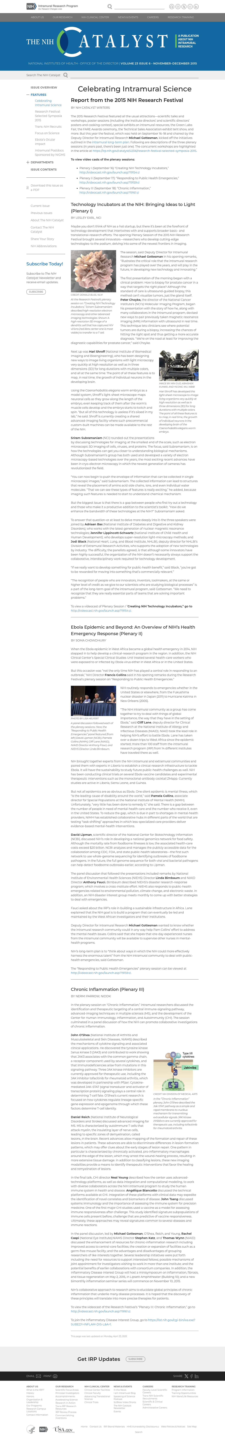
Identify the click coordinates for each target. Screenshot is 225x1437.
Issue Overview (44, 87)
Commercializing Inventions (65, 1416)
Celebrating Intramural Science (48, 103)
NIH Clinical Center (95, 17)
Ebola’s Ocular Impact (45, 142)
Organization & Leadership (34, 1401)
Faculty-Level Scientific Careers (155, 1391)
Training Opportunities (184, 1393)
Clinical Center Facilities (97, 1390)
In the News (120, 1390)
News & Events (128, 17)
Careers (153, 17)
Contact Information (37, 1414)
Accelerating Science (67, 1399)
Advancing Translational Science (97, 1397)
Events (117, 1411)
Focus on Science (47, 133)
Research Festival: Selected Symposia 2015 (48, 116)
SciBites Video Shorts (125, 1402)
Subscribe (36, 291)
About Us (37, 17)
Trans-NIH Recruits (48, 126)
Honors (30, 1396)
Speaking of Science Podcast (124, 1397)
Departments (42, 162)
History (30, 1393)
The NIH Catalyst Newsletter (122, 1407)
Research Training (181, 17)
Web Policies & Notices (173, 1426)
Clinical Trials (91, 1402)
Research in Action (65, 1402)
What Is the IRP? (35, 1390)
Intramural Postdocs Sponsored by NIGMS (50, 152)
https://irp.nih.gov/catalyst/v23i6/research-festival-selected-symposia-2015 (144, 151)
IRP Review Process (66, 1412)
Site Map (192, 1426)
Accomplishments (65, 1396)
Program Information (183, 1390)
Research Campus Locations (36, 1410)
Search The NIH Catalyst (43, 75)
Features (38, 94)
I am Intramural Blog (125, 1393)
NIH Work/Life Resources (185, 1396)
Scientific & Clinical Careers (153, 1403)
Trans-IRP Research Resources (66, 1407)
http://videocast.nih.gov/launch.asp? (109, 172)
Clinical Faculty (93, 1393)
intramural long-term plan (110, 142)
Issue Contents (44, 169)
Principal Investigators (67, 1393)
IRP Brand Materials (114, 1426)
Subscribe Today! (44, 264)
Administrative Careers (155, 1407)
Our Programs (34, 1405)
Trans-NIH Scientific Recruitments (153, 1397)
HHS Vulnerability (143, 1426)
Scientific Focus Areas (67, 1390)
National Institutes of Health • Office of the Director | (112, 63)
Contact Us (95, 1426)
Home (84, 1426)
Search (138, 1432)
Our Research (62, 17)
